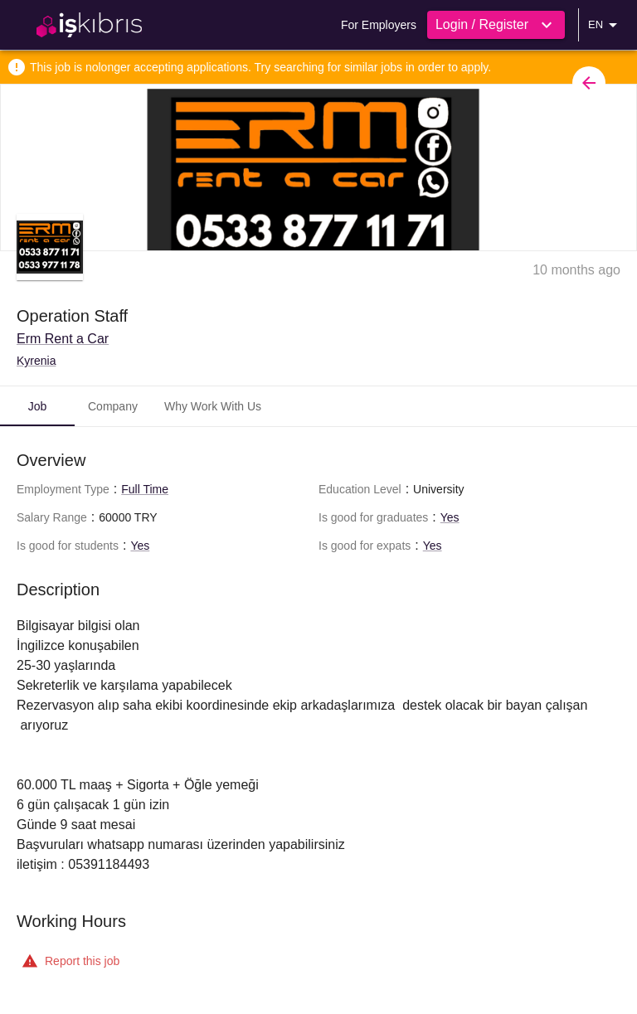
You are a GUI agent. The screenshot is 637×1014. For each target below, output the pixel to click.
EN (605, 25)
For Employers (378, 25)
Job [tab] (37, 406)
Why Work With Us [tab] (212, 406)
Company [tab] (113, 406)
